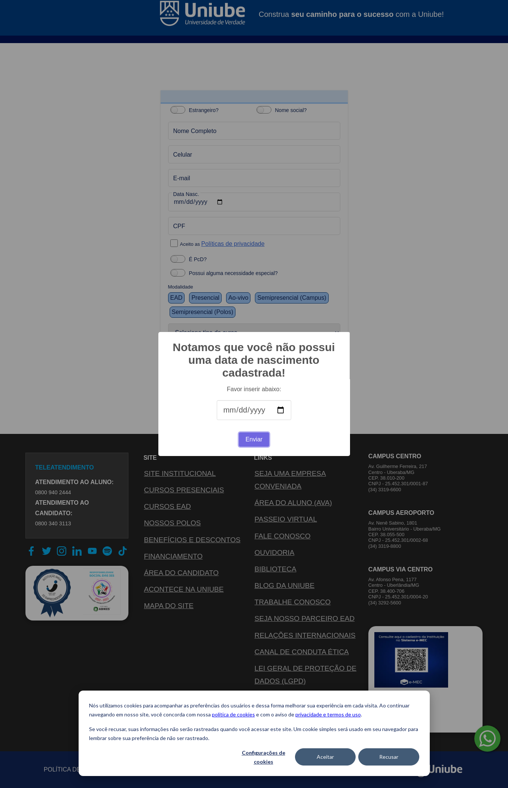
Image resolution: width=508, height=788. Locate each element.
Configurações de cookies (263, 757)
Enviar (254, 439)
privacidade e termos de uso (328, 714)
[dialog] (254, 733)
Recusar (388, 757)
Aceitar (325, 757)
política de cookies (233, 714)
